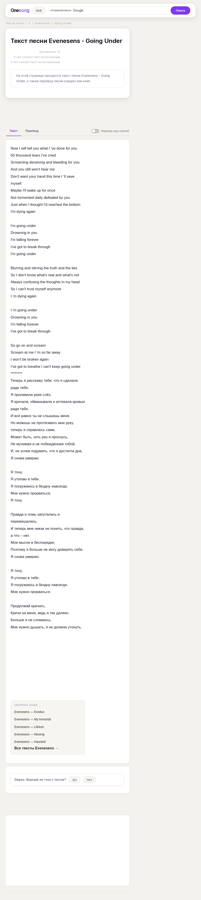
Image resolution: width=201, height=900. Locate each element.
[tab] (13, 130)
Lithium (39, 727)
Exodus (39, 712)
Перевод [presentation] (31, 131)
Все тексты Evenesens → (36, 748)
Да (74, 779)
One (20, 10)
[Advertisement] (73, 111)
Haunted (40, 741)
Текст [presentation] (14, 131)
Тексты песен (14, 23)
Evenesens (42, 23)
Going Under (62, 23)
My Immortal (42, 719)
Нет (89, 779)
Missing (39, 734)
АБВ (39, 10)
